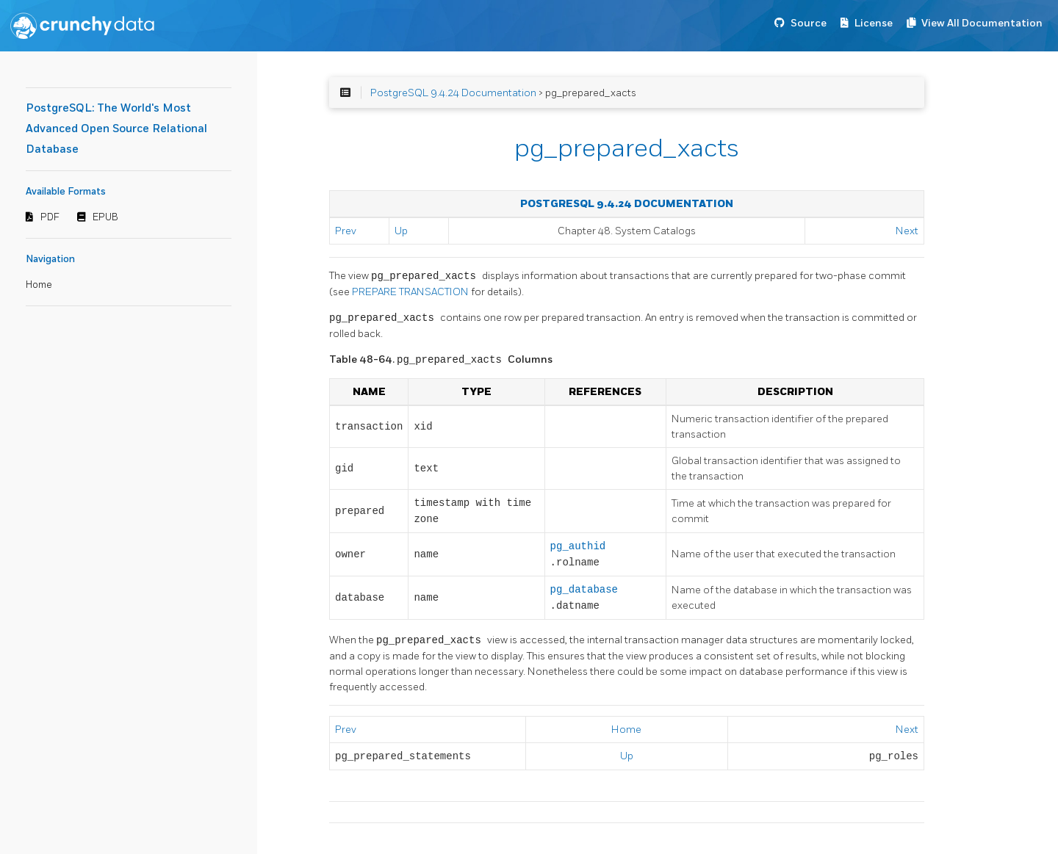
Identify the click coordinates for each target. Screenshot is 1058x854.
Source (809, 23)
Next (907, 231)
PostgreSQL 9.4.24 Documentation (453, 93)
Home (39, 285)
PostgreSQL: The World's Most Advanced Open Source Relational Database (116, 128)
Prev (345, 231)
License (873, 23)
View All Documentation (982, 23)
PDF (50, 217)
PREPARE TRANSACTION (411, 292)
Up (401, 231)
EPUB (105, 217)
